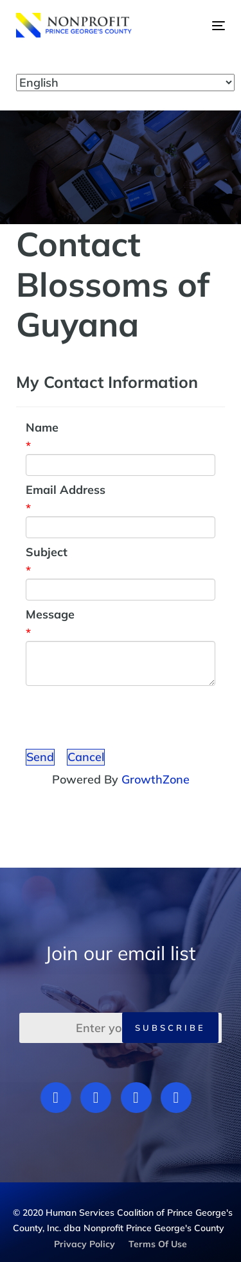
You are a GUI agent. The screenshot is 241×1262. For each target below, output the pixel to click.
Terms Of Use (158, 1244)
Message (50, 614)
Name (42, 427)
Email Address (65, 489)
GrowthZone (155, 779)
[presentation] (123, 717)
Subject (46, 552)
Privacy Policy (84, 1244)
